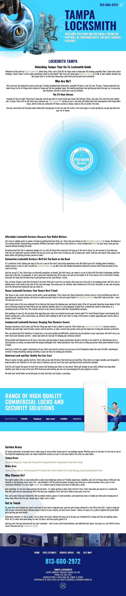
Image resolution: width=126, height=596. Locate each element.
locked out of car (86, 73)
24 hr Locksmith (55, 101)
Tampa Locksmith (31, 71)
